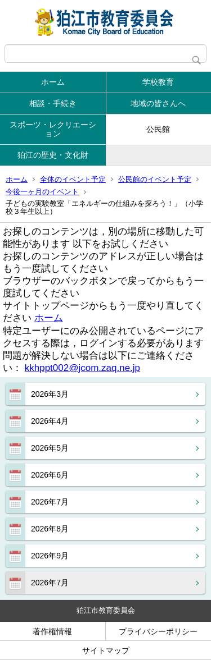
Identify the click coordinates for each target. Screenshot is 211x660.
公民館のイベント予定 (154, 179)
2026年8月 (50, 528)
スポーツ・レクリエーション (53, 129)
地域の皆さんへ (158, 103)
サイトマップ (105, 650)
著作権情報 (52, 631)
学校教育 (158, 81)
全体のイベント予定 (73, 179)
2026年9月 (50, 555)
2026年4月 (50, 420)
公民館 (158, 129)
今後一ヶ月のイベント (42, 191)
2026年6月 (50, 474)
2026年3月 (50, 393)
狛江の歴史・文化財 (52, 154)
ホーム (53, 81)
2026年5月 (50, 447)
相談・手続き (53, 103)
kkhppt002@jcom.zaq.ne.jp (82, 368)
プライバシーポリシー (158, 631)
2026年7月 (50, 501)
